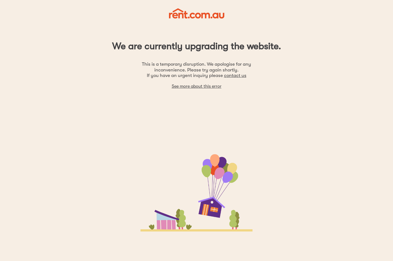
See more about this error (197, 86)
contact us (235, 75)
